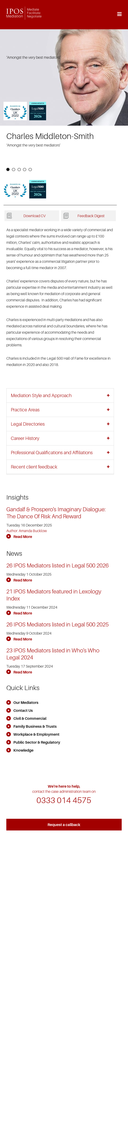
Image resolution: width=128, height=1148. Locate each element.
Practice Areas (25, 410)
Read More (19, 536)
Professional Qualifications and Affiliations (52, 452)
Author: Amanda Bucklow (26, 530)
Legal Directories (28, 424)
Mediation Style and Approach (41, 395)
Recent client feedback (34, 467)
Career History (25, 438)
